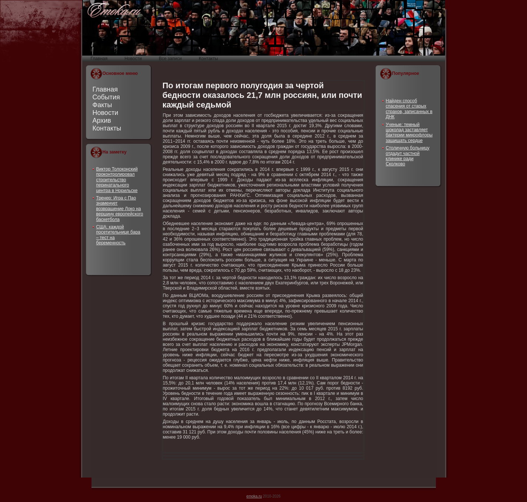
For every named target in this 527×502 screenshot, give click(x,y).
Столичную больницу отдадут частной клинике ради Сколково (408, 155)
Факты (102, 105)
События (106, 97)
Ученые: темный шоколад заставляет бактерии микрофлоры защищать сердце (409, 132)
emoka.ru (254, 496)
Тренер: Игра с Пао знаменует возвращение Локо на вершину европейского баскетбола (119, 208)
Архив (102, 120)
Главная (105, 89)
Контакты (107, 128)
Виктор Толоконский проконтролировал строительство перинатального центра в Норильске (117, 179)
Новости (106, 112)
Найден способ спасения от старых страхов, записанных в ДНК (409, 108)
